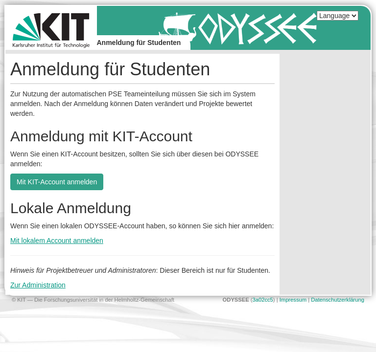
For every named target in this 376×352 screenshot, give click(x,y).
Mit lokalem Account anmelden (56, 240)
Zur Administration (38, 285)
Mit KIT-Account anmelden (57, 182)
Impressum (293, 300)
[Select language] (337, 16)
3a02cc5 (263, 300)
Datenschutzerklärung (337, 300)
